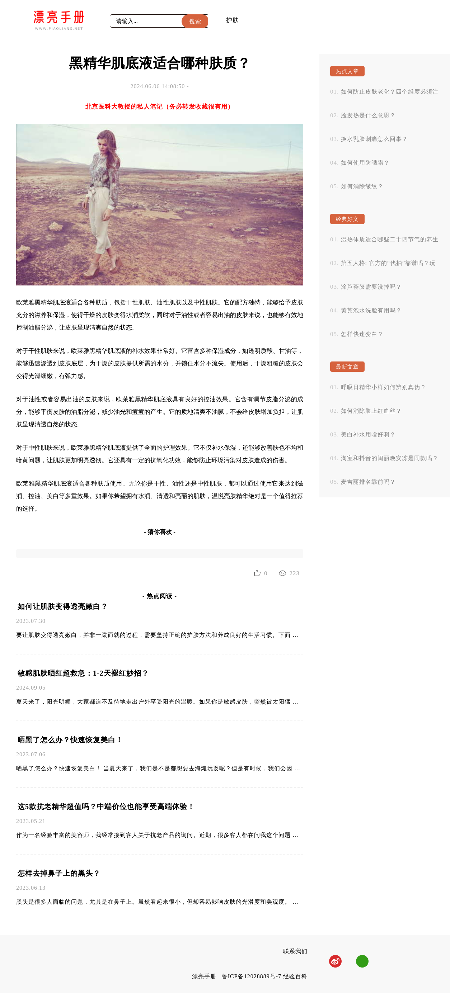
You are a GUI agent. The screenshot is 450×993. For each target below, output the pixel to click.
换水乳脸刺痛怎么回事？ (374, 139)
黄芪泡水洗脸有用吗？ (371, 310)
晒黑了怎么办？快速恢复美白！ (70, 740)
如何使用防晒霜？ (365, 163)
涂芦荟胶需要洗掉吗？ (371, 287)
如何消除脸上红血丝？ (371, 411)
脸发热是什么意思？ (368, 115)
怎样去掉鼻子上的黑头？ (59, 873)
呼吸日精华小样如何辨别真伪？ (383, 387)
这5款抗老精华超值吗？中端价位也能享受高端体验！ (106, 806)
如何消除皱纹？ (362, 186)
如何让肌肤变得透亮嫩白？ (63, 606)
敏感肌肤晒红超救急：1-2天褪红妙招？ (83, 673)
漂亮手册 (204, 976)
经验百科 (295, 976)
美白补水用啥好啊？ (368, 434)
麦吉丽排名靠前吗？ (368, 482)
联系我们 (295, 951)
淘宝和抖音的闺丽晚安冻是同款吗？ (390, 458)
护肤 (232, 20)
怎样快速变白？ (362, 334)
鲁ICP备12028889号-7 (251, 976)
